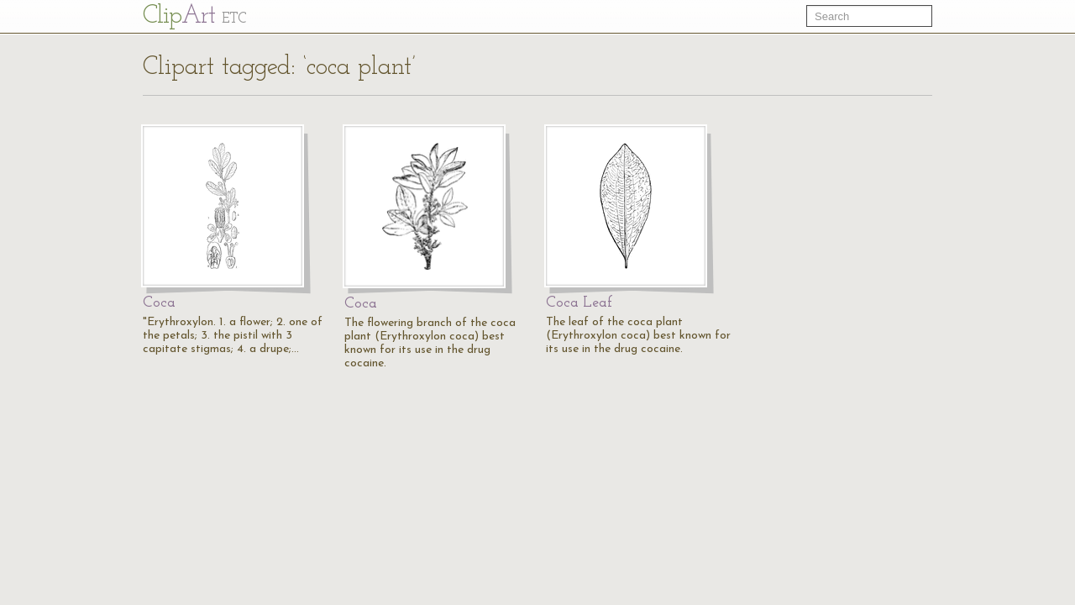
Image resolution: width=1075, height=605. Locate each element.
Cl (194, 16)
